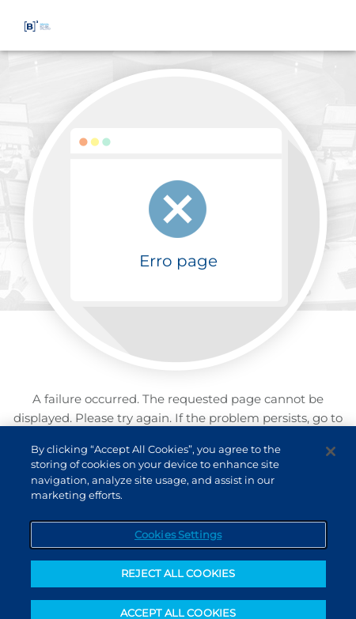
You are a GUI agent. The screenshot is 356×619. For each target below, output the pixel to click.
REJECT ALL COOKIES (178, 579)
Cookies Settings (178, 540)
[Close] (330, 457)
